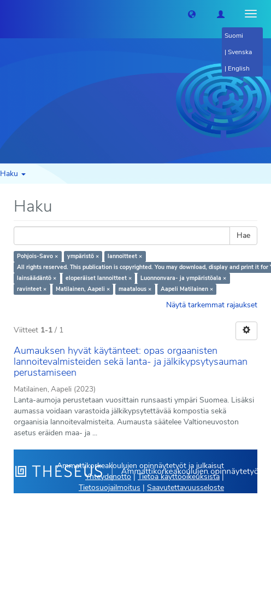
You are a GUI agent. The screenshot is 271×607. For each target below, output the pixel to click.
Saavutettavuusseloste (185, 487)
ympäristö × (83, 256)
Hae (243, 235)
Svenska (240, 52)
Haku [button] (13, 173)
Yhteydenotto (108, 476)
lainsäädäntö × (36, 278)
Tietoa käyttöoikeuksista (179, 476)
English (239, 68)
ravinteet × (31, 289)
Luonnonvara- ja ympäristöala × (183, 278)
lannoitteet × (125, 256)
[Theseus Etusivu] (8, 13)
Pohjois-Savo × (37, 256)
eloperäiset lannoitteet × (99, 278)
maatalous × (135, 289)
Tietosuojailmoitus (109, 487)
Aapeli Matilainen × (187, 289)
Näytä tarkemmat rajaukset (211, 305)
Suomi (234, 35)
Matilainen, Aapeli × (83, 289)
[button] (192, 13)
